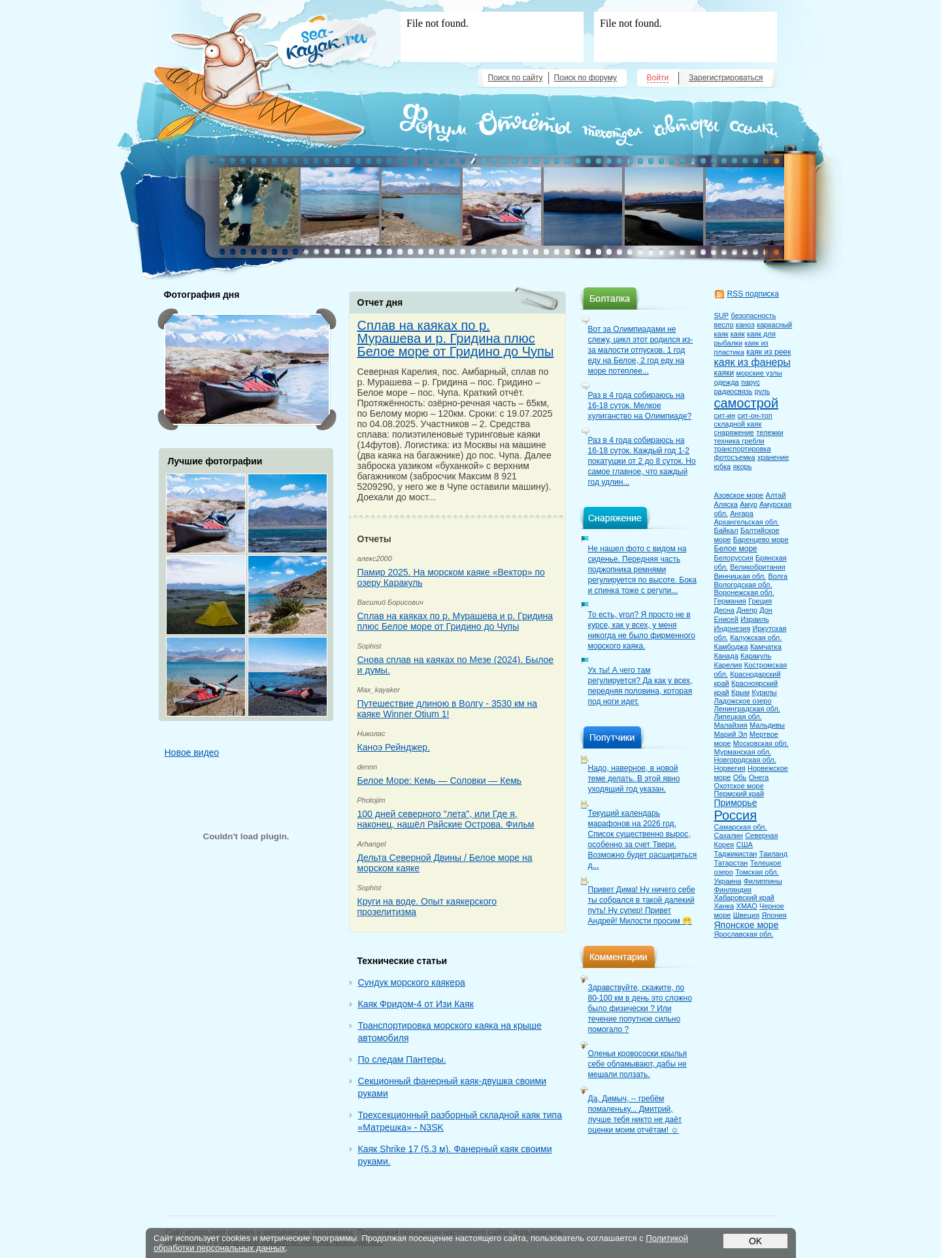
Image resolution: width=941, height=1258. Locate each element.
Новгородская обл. (745, 760)
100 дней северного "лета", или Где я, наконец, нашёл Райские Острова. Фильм (446, 819)
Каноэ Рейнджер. (394, 747)
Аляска (726, 504)
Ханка (724, 906)
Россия (735, 815)
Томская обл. (757, 872)
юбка (722, 466)
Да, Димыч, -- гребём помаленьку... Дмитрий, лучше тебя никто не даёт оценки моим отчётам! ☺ (635, 1114)
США (744, 844)
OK (754, 1241)
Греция (760, 601)
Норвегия (730, 768)
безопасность (753, 315)
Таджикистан (735, 854)
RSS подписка (753, 293)
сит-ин (725, 415)
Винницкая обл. (740, 576)
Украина (728, 881)
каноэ (745, 325)
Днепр (746, 610)
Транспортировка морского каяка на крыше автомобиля (450, 1031)
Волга (778, 576)
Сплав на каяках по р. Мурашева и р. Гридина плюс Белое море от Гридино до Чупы (455, 338)
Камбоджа (731, 647)
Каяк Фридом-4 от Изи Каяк (416, 1004)
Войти (658, 77)
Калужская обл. (756, 637)
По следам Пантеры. (402, 1059)
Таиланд (773, 854)
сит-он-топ (754, 415)
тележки (769, 432)
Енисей (726, 619)
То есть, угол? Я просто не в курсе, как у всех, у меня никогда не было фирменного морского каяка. (641, 630)
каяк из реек (768, 352)
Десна (724, 610)
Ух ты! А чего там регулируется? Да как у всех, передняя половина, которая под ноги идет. (640, 686)
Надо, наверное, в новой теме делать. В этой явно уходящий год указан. (634, 779)
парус (750, 382)
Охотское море (739, 786)
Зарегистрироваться (726, 77)
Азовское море (739, 495)
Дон (765, 610)
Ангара (741, 513)
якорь (742, 466)
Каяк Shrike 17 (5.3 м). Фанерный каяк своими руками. (455, 1155)
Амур (748, 504)
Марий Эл (731, 734)
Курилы (763, 692)
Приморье (735, 803)
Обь (740, 777)
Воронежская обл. (744, 592)
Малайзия (731, 725)
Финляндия (733, 890)
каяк (738, 334)
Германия (730, 601)
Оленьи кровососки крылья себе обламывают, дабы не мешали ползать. (637, 1064)
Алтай (776, 495)
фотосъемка (734, 457)
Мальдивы (767, 725)
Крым (740, 692)
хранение (773, 457)
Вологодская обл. (743, 585)
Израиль (754, 619)
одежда (726, 382)
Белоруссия (733, 558)
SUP (721, 315)
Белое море (735, 548)
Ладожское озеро (743, 701)
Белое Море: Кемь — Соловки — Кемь (439, 780)
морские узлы (759, 373)
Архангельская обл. (747, 522)
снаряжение (734, 432)
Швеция (746, 915)
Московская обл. (761, 743)
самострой (746, 403)
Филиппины (763, 881)
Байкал (726, 530)
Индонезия (732, 628)
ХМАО (746, 906)
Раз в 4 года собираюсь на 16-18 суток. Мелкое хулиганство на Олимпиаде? (640, 406)
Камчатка (766, 647)
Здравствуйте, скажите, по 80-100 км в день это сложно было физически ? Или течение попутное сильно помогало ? (640, 1008)
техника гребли (739, 441)
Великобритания (757, 567)
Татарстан (731, 863)
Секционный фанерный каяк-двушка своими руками (452, 1087)
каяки (724, 373)
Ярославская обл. (744, 934)
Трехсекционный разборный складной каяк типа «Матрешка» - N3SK (460, 1121)
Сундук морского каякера (411, 982)
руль (762, 391)
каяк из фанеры (752, 362)
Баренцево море (761, 539)
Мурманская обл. (743, 752)
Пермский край (739, 794)
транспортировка (742, 449)
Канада (726, 656)
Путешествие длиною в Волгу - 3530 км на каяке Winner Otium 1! (447, 708)
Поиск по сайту (515, 77)
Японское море (746, 925)
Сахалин (728, 835)
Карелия (728, 665)
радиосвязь (733, 391)
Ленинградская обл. (747, 709)
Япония (773, 915)
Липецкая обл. (738, 716)
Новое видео (192, 752)
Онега (759, 777)
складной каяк (738, 424)
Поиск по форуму (585, 77)
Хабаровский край (744, 897)
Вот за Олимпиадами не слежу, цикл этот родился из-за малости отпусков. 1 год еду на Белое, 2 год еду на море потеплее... (640, 350)
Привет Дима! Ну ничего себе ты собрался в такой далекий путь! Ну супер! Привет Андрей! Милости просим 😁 (641, 905)
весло (724, 325)
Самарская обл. (740, 827)
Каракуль (755, 656)
